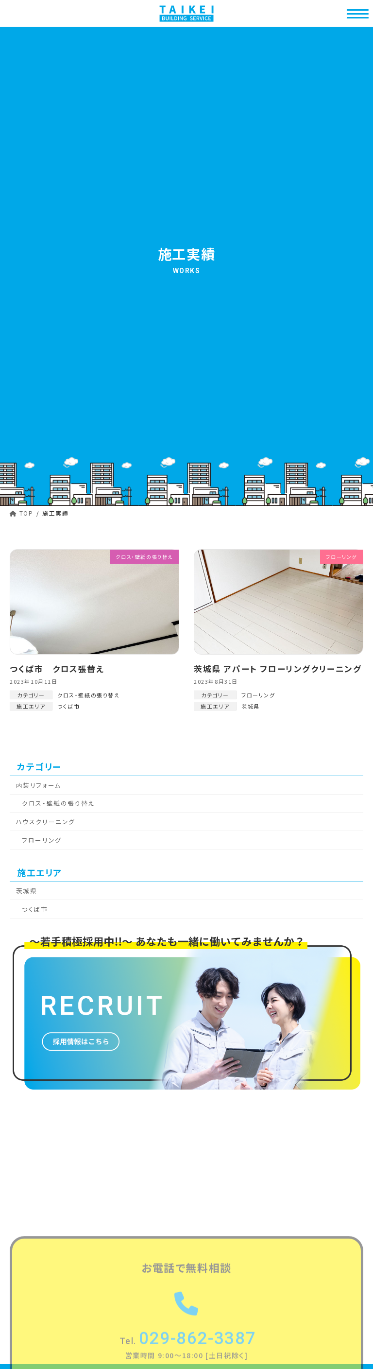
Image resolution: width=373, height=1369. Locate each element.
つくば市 (68, 706)
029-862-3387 (187, 1352)
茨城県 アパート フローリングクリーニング (278, 669)
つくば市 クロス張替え (57, 669)
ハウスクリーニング (45, 821)
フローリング (258, 695)
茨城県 (250, 706)
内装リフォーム (38, 785)
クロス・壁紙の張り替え (88, 695)
